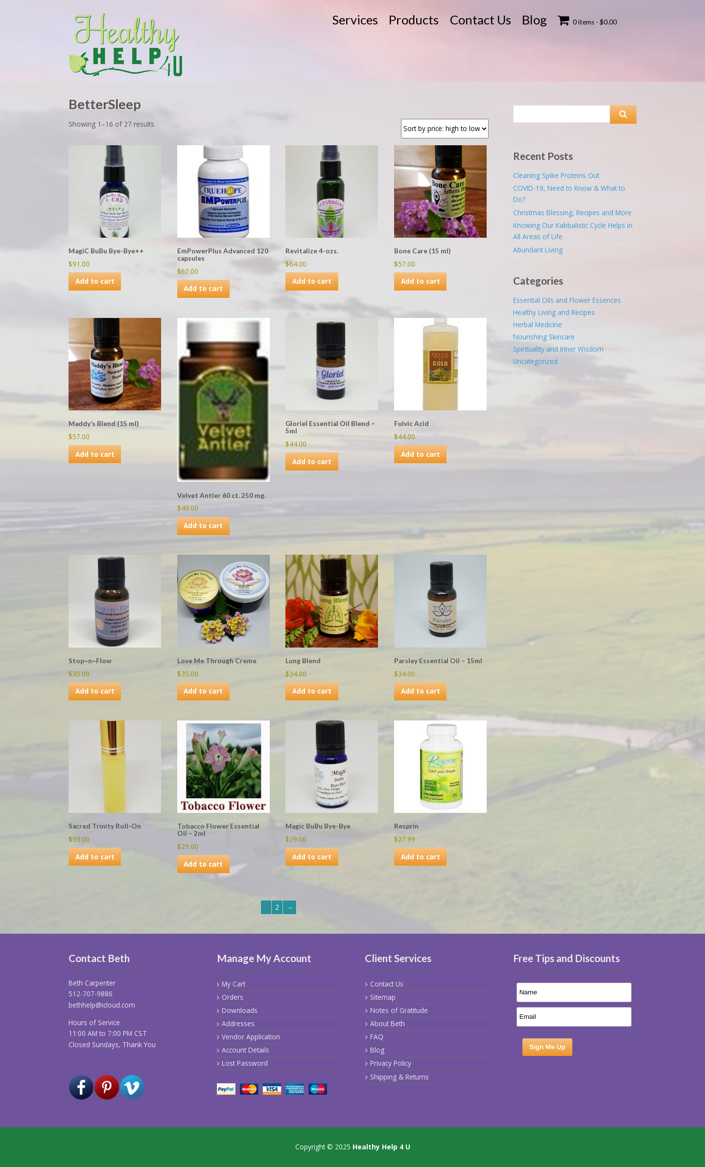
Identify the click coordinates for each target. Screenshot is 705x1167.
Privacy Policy (390, 1063)
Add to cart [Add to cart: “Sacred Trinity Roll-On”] (95, 856)
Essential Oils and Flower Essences (567, 300)
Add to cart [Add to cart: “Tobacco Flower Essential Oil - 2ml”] (203, 864)
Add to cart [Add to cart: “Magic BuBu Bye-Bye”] (311, 856)
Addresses (238, 1023)
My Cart (233, 983)
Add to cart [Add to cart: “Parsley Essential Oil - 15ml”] (420, 691)
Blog (534, 19)
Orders (232, 997)
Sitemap (383, 997)
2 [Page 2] (277, 907)
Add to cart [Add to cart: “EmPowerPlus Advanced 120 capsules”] (203, 288)
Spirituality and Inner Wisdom (558, 349)
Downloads (240, 1010)
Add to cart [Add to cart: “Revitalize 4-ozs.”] (311, 281)
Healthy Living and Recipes (554, 312)
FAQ (376, 1036)
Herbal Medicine (537, 324)
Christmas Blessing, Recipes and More (572, 212)
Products (414, 19)
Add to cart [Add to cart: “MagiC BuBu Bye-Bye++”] (95, 281)
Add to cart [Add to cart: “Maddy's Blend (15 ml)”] (95, 454)
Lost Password (245, 1063)
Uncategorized (535, 361)
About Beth (387, 1023)
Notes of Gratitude (399, 1010)
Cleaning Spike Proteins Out (556, 175)
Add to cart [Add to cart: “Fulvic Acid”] (420, 454)
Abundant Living (538, 249)
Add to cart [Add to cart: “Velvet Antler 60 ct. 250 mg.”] (203, 525)
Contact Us (480, 19)
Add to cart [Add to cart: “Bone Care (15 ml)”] (420, 281)
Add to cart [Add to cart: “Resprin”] (420, 856)
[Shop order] (445, 128)
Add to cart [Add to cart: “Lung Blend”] (311, 691)
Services (355, 19)
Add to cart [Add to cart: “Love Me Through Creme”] (203, 691)
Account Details (245, 1050)
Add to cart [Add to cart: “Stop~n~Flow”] (95, 691)
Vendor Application (251, 1036)
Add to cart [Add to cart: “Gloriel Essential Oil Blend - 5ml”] (311, 461)
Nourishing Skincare (544, 336)
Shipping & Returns (399, 1076)
